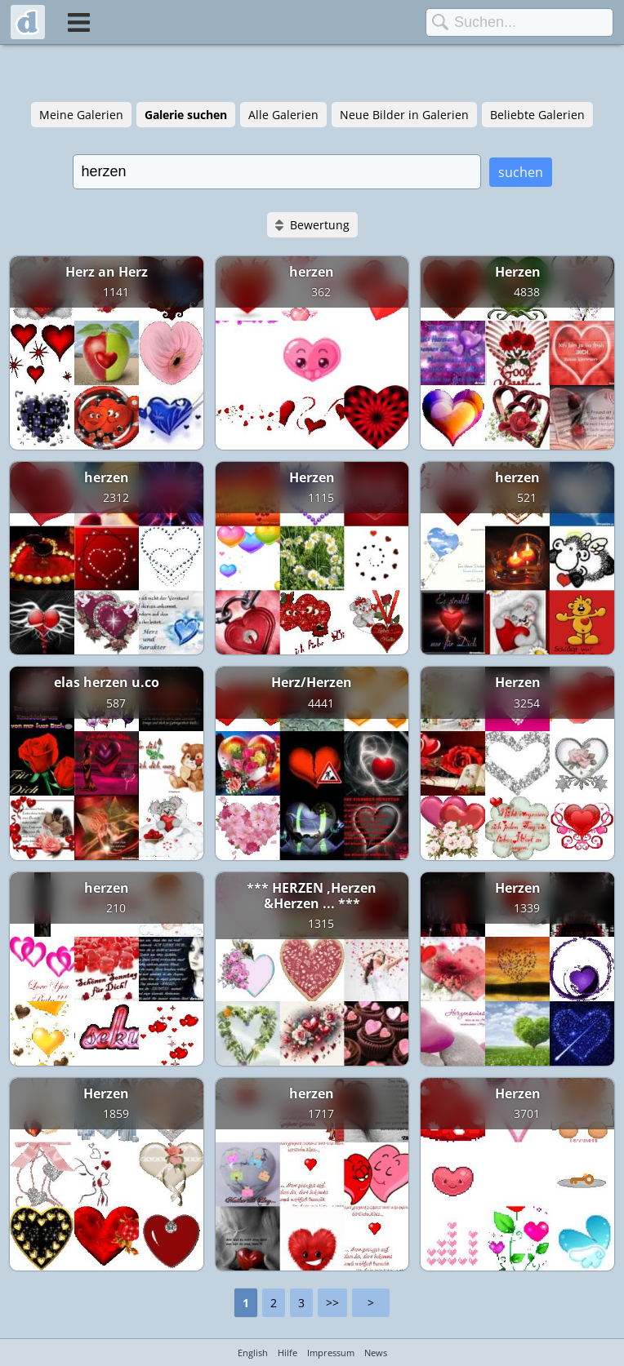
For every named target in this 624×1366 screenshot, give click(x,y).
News (375, 1352)
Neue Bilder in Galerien (404, 114)
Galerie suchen (186, 114)
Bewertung (320, 225)
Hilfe (287, 1352)
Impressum (330, 1352)
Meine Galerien (81, 114)
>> (332, 1303)
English (253, 1352)
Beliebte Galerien (537, 114)
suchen (520, 172)
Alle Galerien (283, 114)
